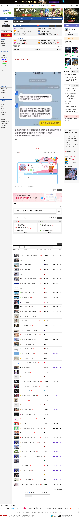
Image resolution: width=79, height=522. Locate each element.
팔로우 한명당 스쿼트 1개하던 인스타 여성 (30, 320)
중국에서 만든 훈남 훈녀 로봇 (27, 432)
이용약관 (27, 512)
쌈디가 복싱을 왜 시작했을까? (27, 260)
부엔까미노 (47, 288)
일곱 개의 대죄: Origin (5, 119)
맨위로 (54, 217)
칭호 (38, 173)
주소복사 (15, 186)
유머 (30, 249)
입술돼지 (46, 474)
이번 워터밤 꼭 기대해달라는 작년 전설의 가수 (30, 376)
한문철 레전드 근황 (25, 306)
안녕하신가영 (47, 274)
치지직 (2, 104)
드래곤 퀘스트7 (4, 125)
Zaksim (46, 255)
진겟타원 (46, 264)
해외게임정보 (3, 112)
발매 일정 (3, 48)
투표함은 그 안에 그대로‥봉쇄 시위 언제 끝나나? (31, 311)
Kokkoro (46, 339)
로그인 (72, 5)
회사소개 (18, 512)
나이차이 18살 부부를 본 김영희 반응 (29, 395)
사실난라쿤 (16, 49)
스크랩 (47, 152)
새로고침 (60, 203)
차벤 (2, 106)
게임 (41, 249)
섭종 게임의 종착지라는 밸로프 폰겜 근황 (29, 339)
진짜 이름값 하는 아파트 (26, 409)
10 (46, 492)
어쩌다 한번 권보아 (25, 302)
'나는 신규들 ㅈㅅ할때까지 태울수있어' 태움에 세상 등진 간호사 (33, 255)
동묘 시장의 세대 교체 (26, 479)
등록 (59, 211)
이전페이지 (50, 217)
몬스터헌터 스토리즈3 (5, 121)
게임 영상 (3, 114)
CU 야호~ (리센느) (25, 372)
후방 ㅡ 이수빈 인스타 (26, 474)
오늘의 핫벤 (3, 90)
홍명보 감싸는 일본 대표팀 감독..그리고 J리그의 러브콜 (32, 283)
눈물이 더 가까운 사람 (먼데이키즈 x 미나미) (30, 381)
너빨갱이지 (47, 292)
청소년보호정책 (40, 512)
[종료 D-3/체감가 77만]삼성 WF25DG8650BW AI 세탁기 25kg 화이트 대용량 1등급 (71, 118)
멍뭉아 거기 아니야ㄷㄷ (26, 292)
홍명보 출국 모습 (25, 367)
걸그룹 (2, 108)
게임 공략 (3, 45)
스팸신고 (54, 152)
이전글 (23, 217)
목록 (56, 52)
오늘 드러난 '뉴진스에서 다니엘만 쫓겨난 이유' (30, 330)
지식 (45, 249)
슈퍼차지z (47, 320)
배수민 (46, 484)
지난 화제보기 (52, 25)
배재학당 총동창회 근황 (26, 348)
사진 (48, 249)
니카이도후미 (47, 423)
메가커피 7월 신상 (25, 470)
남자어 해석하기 (25, 465)
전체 (15, 249)
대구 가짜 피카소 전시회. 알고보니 (28, 451)
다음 (48, 492)
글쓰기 (59, 243)
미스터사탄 (47, 437)
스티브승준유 (47, 465)
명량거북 (46, 451)
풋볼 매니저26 (3, 127)
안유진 (23, 423)
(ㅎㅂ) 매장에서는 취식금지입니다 (28, 418)
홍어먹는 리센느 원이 (26, 297)
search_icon (61, 18)
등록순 (18, 203)
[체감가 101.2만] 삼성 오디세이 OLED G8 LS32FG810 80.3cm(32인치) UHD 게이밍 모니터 (71, 126)
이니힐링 (31, 170)
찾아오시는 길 (55, 512)
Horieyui (46, 316)
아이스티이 (47, 325)
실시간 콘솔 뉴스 (4, 41)
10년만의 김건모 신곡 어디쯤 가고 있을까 (29, 386)
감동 (56, 249)
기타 (60, 249)
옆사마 (46, 414)
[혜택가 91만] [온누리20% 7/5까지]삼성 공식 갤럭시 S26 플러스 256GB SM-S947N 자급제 (71, 122)
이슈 (19, 249)
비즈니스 (23, 512)
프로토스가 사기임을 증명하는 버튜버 (29, 442)
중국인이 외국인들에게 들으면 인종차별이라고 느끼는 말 (32, 404)
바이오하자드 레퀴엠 (4, 123)
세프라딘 (46, 386)
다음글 (18, 217)
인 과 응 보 (24, 400)
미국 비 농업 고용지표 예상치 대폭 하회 (29, 362)
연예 (25, 249)
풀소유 (46, 376)
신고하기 (50, 152)
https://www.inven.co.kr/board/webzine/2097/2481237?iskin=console (28, 186)
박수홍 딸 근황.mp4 (26, 358)
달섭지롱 (46, 334)
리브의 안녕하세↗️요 (26, 390)
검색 (11, 31)
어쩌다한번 (47, 302)
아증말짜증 (47, 460)
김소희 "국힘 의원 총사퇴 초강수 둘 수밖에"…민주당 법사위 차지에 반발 (35, 428)
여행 (2, 110)
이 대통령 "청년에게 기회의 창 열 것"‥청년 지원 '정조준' (32, 269)
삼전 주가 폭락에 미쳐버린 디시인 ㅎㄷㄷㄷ (30, 334)
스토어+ (76, 38)
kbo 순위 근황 (25, 288)
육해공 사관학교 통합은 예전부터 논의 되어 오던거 (31, 437)
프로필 (26, 173)
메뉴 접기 (53, 173)
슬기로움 (46, 269)
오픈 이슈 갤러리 (4, 88)
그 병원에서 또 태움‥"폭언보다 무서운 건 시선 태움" (32, 278)
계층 (52, 249)
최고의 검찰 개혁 (25, 264)
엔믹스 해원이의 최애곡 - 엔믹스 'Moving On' (30, 484)
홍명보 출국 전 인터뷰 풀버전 (27, 344)
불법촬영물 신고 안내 (47, 512)
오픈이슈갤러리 (59, 46)
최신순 (21, 203)
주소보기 (15, 46)
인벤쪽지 (28, 170)
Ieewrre (46, 330)
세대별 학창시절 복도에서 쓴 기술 (28, 316)
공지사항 (60, 512)
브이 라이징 (3, 117)
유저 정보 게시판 (4, 57)
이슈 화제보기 (58, 25)
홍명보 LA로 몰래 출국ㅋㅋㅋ (27, 460)
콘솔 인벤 (6, 21)
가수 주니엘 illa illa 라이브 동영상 (28, 446)
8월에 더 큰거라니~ (26, 325)
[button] (24, 232)
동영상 (2, 70)
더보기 (33, 170)
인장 (20, 173)
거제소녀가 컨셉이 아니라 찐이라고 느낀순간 (30, 456)
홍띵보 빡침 (24, 274)
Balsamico (47, 362)
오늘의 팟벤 (3, 92)
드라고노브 (47, 260)
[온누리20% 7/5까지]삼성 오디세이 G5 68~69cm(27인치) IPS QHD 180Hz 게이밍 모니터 (71, 124)
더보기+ (36, 221)
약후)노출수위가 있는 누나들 (27, 353)
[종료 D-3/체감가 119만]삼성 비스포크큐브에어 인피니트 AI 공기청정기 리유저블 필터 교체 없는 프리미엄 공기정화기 (71, 120)
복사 (19, 46)
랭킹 (32, 173)
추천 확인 (58, 152)
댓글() (58, 52)
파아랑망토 (47, 409)
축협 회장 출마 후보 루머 (26, 414)
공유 (45, 152)
